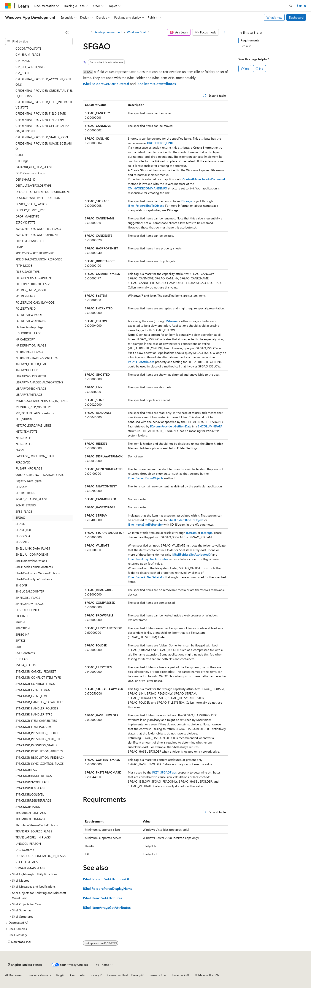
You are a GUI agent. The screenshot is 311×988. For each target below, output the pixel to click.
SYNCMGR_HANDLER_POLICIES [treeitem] (37, 708)
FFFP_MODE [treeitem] (24, 265)
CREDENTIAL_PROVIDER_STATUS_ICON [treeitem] (42, 137)
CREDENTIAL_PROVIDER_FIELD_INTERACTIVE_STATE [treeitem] (44, 104)
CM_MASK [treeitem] (23, 61)
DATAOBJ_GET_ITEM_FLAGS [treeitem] (34, 167)
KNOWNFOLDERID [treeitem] (28, 370)
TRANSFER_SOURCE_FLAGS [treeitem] (34, 831)
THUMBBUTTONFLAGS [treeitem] (31, 813)
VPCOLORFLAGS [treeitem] (27, 862)
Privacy (94, 975)
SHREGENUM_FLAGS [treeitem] (30, 604)
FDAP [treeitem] (19, 247)
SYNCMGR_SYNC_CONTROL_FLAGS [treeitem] (40, 763)
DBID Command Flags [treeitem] (30, 173)
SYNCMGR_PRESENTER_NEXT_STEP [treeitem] (39, 739)
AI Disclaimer (13, 975)
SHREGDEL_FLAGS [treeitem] (28, 598)
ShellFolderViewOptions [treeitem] (31, 561)
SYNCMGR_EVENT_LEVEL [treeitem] (32, 696)
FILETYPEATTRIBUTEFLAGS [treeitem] (33, 284)
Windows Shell (136, 32)
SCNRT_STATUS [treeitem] (26, 505)
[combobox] (39, 41)
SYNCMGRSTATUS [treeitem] (28, 807)
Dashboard (296, 17)
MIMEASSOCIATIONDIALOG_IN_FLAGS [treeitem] (42, 401)
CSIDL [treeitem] (20, 155)
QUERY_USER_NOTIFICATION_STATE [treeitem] (39, 475)
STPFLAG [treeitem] (22, 659)
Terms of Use (157, 975)
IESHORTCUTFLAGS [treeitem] (28, 333)
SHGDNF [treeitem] (21, 585)
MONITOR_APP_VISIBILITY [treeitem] (33, 407)
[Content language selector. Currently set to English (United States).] (25, 964)
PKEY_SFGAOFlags (164, 772)
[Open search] (290, 6)
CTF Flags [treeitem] (22, 161)
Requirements (250, 40)
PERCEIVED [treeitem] (23, 462)
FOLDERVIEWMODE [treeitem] (29, 315)
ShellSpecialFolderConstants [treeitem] (34, 567)
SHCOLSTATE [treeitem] (24, 536)
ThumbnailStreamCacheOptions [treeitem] (37, 825)
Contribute (77, 975)
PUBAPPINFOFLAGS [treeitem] (29, 468)
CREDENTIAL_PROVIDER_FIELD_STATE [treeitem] (41, 113)
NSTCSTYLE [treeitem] (23, 438)
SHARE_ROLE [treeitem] (24, 530)
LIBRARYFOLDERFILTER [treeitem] (31, 376)
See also (246, 46)
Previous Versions (39, 975)
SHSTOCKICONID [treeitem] (27, 610)
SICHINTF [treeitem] (22, 616)
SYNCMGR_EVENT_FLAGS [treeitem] (33, 690)
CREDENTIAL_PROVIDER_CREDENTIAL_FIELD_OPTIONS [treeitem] (44, 93)
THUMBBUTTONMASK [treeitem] (30, 819)
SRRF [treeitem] (19, 647)
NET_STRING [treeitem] (24, 419)
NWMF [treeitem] (20, 450)
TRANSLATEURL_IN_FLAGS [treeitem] (33, 837)
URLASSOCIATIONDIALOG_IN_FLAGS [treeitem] (41, 856)
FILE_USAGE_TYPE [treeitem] (28, 271)
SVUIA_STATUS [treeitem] (26, 665)
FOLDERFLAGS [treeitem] (25, 296)
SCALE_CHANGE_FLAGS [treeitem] (32, 499)
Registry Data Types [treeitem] (28, 481)
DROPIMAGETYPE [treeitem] (27, 216)
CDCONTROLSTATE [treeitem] (28, 48)
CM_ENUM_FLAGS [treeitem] (28, 54)
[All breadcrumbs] (86, 32)
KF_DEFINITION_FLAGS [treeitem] (31, 345)
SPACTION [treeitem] (23, 628)
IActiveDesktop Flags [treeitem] (29, 327)
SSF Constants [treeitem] (25, 653)
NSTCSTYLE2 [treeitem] (24, 444)
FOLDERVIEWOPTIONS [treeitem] (31, 321)
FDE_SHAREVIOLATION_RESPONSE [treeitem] (39, 259)
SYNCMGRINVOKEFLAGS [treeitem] (32, 782)
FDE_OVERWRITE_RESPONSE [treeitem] (35, 253)
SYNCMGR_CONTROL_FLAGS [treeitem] (35, 684)
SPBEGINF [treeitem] (22, 634)
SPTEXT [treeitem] (20, 640)
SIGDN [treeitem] (20, 622)
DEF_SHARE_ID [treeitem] (25, 179)
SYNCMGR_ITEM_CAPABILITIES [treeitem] (36, 721)
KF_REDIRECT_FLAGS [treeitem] (29, 352)
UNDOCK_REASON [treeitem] (28, 843)
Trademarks (179, 975)
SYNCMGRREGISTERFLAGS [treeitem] (33, 800)
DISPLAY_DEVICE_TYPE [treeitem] (31, 210)
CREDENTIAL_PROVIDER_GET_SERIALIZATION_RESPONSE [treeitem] (43, 128)
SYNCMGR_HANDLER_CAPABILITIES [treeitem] (39, 702)
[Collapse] (67, 32)
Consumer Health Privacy (124, 975)
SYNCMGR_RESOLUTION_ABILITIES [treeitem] (39, 751)
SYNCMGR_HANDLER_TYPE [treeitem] (34, 714)
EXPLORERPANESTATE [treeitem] (30, 241)
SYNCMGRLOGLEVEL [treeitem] (30, 794)
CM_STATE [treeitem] (22, 73)
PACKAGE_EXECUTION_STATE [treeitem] (35, 456)
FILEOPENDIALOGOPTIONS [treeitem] (34, 278)
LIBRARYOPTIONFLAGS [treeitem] (31, 388)
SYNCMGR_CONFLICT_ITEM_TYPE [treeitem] (38, 677)
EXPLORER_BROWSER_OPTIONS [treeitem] (37, 235)
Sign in (301, 5)
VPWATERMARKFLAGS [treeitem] (30, 868)
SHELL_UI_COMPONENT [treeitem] (32, 554)
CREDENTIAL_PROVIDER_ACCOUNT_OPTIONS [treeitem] (43, 82)
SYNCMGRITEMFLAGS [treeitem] (30, 788)
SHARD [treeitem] (20, 524)
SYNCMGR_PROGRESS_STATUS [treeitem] (36, 745)
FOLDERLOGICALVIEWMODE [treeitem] (35, 302)
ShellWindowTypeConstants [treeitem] (34, 579)
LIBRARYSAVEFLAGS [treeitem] (29, 394)
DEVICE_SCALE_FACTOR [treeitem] (31, 204)
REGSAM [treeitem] (21, 487)
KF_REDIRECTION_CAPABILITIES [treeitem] (37, 358)
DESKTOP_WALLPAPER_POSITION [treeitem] (38, 198)
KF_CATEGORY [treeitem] (25, 339)
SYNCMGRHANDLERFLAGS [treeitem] (34, 776)
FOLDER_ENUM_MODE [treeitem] (31, 290)
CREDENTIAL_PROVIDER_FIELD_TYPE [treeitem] (40, 120)
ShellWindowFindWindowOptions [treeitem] (38, 573)
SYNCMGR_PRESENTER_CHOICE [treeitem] (37, 733)
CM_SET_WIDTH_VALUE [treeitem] (31, 67)
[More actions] (224, 32)
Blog (59, 975)
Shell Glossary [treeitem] (18, 935)
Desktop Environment (108, 32)
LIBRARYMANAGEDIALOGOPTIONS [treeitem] (39, 382)
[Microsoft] (8, 6)
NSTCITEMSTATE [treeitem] (26, 431)
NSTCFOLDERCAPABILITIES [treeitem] (33, 425)
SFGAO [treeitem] (20, 517)
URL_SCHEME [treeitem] (25, 850)
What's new (274, 17)
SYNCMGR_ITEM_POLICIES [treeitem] (34, 727)
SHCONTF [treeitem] (22, 542)
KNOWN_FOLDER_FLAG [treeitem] (31, 364)
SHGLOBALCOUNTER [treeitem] (30, 591)
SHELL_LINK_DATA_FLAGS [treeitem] (33, 548)
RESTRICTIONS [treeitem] (25, 493)
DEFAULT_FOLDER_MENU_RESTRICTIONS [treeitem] (43, 192)
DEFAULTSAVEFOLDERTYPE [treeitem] (33, 185)
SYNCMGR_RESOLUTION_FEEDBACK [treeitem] (40, 757)
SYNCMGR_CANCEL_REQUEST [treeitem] (36, 671)
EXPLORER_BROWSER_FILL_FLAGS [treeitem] (38, 229)
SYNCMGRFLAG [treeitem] (26, 770)
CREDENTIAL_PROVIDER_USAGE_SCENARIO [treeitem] (44, 146)
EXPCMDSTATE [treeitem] (25, 222)
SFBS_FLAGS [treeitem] (24, 511)
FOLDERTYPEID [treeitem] (26, 308)
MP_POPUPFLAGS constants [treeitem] (35, 413)
